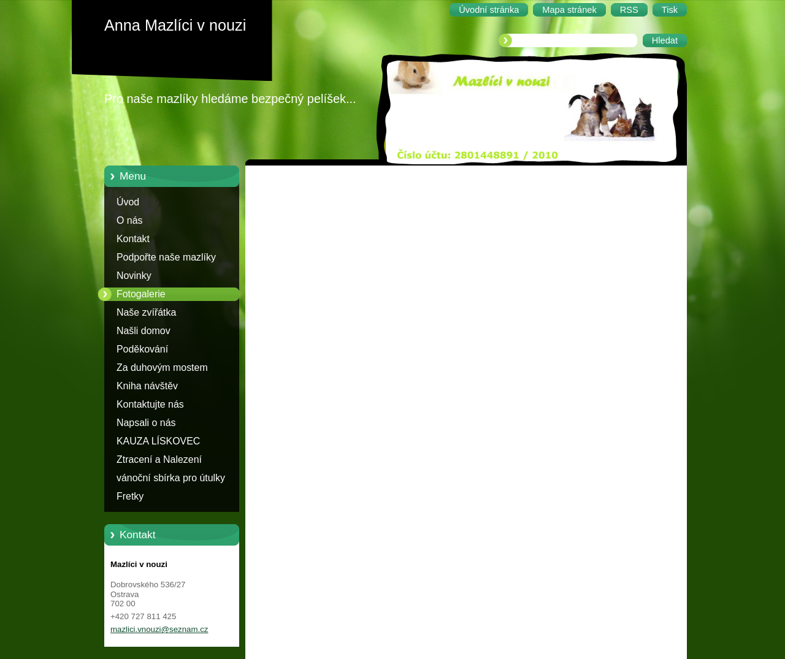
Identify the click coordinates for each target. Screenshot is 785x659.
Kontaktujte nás (150, 404)
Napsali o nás (146, 422)
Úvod (128, 202)
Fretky (130, 496)
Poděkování (142, 349)
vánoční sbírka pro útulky (171, 478)
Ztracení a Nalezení (159, 459)
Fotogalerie (141, 294)
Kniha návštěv (147, 386)
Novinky (134, 275)
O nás (129, 220)
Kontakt (133, 239)
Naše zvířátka (146, 312)
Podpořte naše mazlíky (166, 257)
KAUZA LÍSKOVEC (158, 441)
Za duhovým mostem (162, 367)
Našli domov (143, 331)
